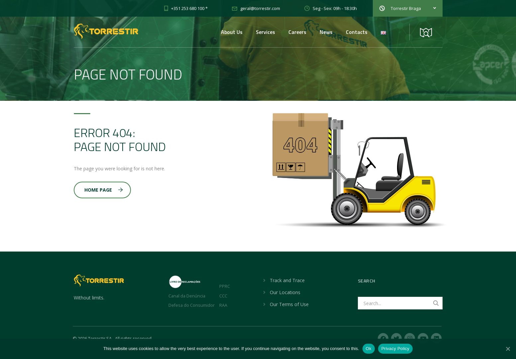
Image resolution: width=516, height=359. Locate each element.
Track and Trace (287, 280)
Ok (368, 348)
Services (265, 32)
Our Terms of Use (289, 304)
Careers (297, 32)
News (326, 32)
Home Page (103, 190)
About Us (232, 32)
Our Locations (285, 292)
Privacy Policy (395, 348)
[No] (507, 348)
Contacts (356, 32)
